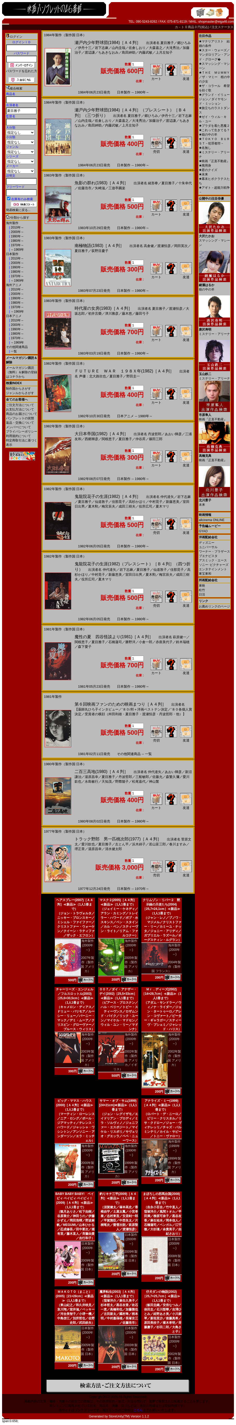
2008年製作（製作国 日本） (174, 1260)
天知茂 (107, 781)
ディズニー (206, 542)
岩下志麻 (101, 48)
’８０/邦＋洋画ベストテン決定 (145, 709)
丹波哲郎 (154, 434)
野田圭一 (133, 376)
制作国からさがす (18, 388)
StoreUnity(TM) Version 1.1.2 (129, 1416)
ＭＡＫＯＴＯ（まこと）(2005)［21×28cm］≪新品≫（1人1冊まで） (75, 1296)
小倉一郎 (145, 642)
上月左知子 (164, 52)
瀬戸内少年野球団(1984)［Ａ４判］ (108, 42)
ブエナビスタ (208, 556)
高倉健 (149, 246)
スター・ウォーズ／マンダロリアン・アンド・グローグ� (214, 54)
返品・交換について (20, 423)
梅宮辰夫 (108, 506)
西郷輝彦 (91, 439)
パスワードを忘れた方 (21, 71)
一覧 (13, 351)
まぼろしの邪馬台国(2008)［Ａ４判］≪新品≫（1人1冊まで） (161, 1198)
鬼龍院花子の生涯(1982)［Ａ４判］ (108, 496)
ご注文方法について (20, 405)
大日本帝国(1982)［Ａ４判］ (101, 434)
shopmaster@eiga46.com (216, 21)
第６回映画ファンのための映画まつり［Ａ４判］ (120, 704)
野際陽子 (122, 781)
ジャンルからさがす (20, 393)
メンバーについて (18, 427)
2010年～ (17, 227)
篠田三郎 (155, 439)
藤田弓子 (142, 313)
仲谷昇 (140, 439)
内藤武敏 (145, 52)
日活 (202, 594)
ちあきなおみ (108, 52)
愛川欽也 (88, 844)
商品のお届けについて (21, 414)
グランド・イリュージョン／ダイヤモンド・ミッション (214, 99)
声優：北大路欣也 (92, 376)
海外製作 (12, 223)
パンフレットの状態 (20, 418)
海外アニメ (14, 285)
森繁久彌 (172, 777)
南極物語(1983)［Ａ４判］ (99, 245)
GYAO (203, 531)
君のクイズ (208, 170)
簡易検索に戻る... (18, 210)
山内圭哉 (118, 48)
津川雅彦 (112, 313)
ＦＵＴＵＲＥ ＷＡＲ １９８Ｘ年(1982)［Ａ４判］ (124, 371)
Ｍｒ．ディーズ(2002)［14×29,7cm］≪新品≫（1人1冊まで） (161, 993)
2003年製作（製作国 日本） (130, 1349)
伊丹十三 (84, 48)
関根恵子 (108, 439)
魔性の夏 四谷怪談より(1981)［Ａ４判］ (114, 637)
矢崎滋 (100, 188)
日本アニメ (14, 316)
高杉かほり (137, 502)
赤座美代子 (164, 642)
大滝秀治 (172, 48)
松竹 (202, 590)
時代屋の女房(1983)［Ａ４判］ (103, 308)
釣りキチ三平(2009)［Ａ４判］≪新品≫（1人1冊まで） (118, 1198)
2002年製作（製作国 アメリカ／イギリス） (125, 1060)
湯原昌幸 (91, 777)
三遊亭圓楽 (116, 188)
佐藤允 (157, 777)
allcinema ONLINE (212, 520)
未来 (203, 174)
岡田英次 (181, 246)
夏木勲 (93, 506)
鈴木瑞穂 (182, 642)
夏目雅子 (167, 43)
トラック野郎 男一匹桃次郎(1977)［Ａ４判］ (118, 839)
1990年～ (17, 236)
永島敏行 (91, 781)
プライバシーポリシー (21, 431)
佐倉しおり (137, 48)
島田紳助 (128, 52)
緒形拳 (153, 183)
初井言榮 (95, 313)
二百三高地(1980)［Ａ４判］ (101, 771)
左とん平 (122, 844)
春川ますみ (177, 844)
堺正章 (80, 849)
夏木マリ (162, 506)
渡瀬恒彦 (164, 246)
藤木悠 (127, 313)
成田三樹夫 (127, 506)
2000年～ (17, 232)
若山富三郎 (157, 844)
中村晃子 (155, 502)
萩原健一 (179, 637)
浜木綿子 (139, 844)
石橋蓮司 (115, 642)
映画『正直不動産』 (214, 161)
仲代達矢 (167, 497)
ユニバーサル (208, 547)
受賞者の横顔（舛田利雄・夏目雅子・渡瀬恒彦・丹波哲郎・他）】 (135, 714)
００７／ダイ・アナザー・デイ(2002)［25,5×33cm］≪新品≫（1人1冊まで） (118, 993)
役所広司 (145, 506)
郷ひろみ (184, 43)
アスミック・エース (213, 560)
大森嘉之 (155, 48)
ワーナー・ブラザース (214, 551)
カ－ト (180, 27)
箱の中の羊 (208, 134)
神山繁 (154, 781)
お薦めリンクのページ (214, 606)
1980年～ (17, 241)
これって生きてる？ (214, 130)
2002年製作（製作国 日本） (174, 1358)
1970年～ (17, 245)
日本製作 (12, 254)
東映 (202, 585)
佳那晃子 (118, 502)
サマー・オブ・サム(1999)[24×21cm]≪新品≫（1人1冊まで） (118, 1105)
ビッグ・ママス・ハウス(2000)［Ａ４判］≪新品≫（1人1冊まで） (74, 1105)
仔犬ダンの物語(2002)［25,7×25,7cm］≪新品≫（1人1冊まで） (161, 1296)
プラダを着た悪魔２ (214, 126)
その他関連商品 (17, 347)
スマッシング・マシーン (214, 238)
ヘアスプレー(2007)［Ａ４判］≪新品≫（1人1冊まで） (74, 904)
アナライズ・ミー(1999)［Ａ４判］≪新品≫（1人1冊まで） (161, 1105)
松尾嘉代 (139, 781)
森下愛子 (84, 647)
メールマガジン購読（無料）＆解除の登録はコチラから (21, 372)
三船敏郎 (142, 777)
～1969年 (17, 249)
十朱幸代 (185, 183)
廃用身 (205, 165)
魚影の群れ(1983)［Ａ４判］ (101, 183)
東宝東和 (205, 573)
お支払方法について (20, 409)
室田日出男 (133, 575)
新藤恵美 (172, 502)
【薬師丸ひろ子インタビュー (97, 709)
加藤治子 (155, 121)
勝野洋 (130, 642)
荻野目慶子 (99, 251)
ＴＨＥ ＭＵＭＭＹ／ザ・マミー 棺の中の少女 (214, 77)
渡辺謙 (90, 52)
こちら (138, 1410)
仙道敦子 (101, 502)
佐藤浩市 (84, 188)
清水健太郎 (113, 849)
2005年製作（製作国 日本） (87, 1349)
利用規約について (18, 436)
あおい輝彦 (173, 434)
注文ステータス (222, 27)
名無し (205, 148)
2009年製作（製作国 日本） (87, 1265)
